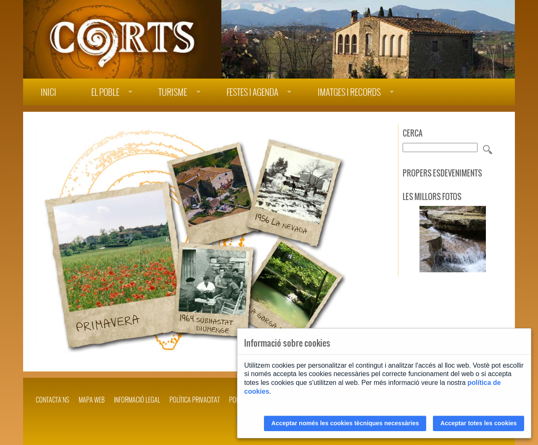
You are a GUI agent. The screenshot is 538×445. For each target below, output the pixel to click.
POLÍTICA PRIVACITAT (194, 399)
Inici (48, 92)
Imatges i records (349, 92)
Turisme (172, 92)
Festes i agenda (252, 92)
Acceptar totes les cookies (478, 423)
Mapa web (92, 399)
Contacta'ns (52, 399)
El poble (105, 92)
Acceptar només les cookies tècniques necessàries (345, 423)
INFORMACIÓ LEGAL (137, 399)
